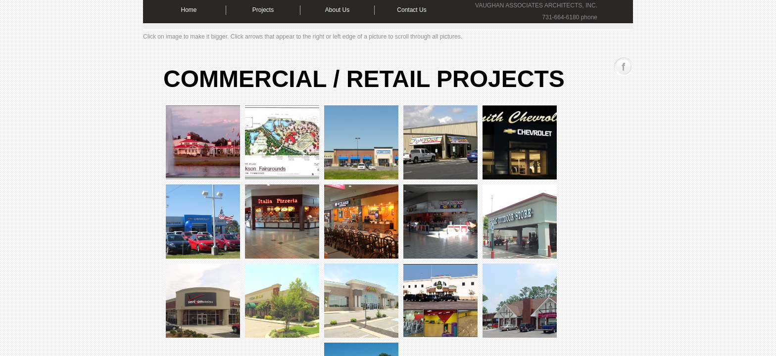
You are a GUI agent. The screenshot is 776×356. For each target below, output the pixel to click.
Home (188, 9)
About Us (337, 9)
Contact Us (411, 9)
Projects (263, 9)
